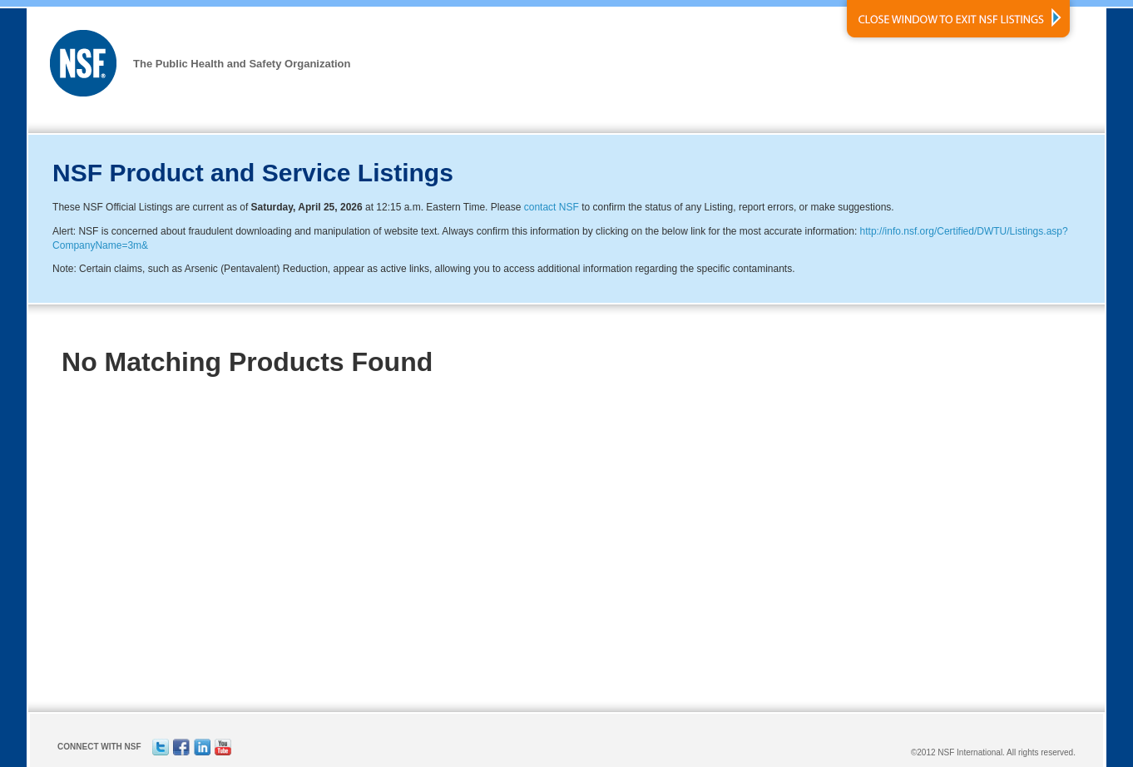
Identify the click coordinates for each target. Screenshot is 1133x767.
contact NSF (551, 207)
